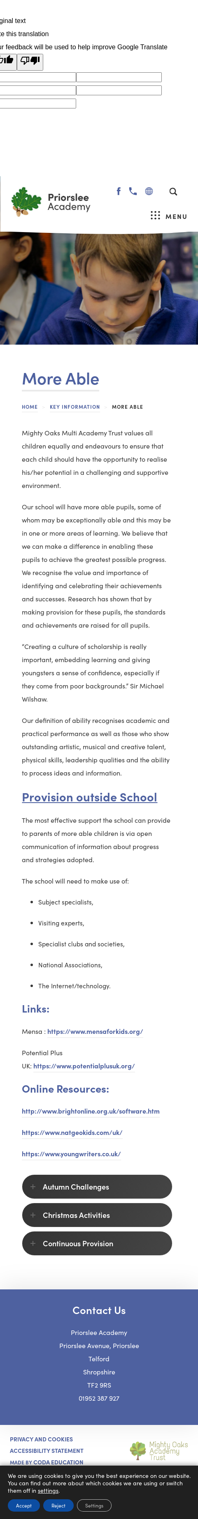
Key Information (75, 406)
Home (30, 406)
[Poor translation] (30, 62)
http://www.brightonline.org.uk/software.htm (91, 1112)
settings (48, 1490)
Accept (24, 1505)
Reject (58, 1505)
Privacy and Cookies (41, 1439)
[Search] (173, 191)
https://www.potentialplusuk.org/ (84, 1065)
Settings (94, 1505)
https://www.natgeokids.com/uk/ (72, 1132)
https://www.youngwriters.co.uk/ (71, 1153)
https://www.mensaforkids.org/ (95, 1031)
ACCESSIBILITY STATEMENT (47, 1450)
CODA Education (58, 1462)
